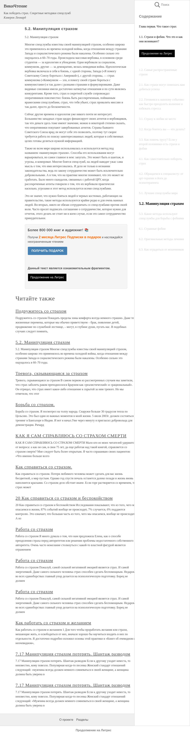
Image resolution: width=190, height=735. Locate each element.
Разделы (82, 719)
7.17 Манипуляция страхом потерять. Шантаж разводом (73, 653)
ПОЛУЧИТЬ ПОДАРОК (48, 250)
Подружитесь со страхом (41, 311)
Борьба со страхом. (35, 404)
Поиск (161, 4)
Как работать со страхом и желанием (53, 622)
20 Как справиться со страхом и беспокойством (64, 498)
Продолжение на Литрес (157, 53)
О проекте (66, 719)
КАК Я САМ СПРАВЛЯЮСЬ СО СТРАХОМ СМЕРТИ (71, 435)
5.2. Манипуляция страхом (43, 342)
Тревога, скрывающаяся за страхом (52, 373)
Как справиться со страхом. (44, 466)
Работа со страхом (34, 529)
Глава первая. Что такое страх (157, 26)
